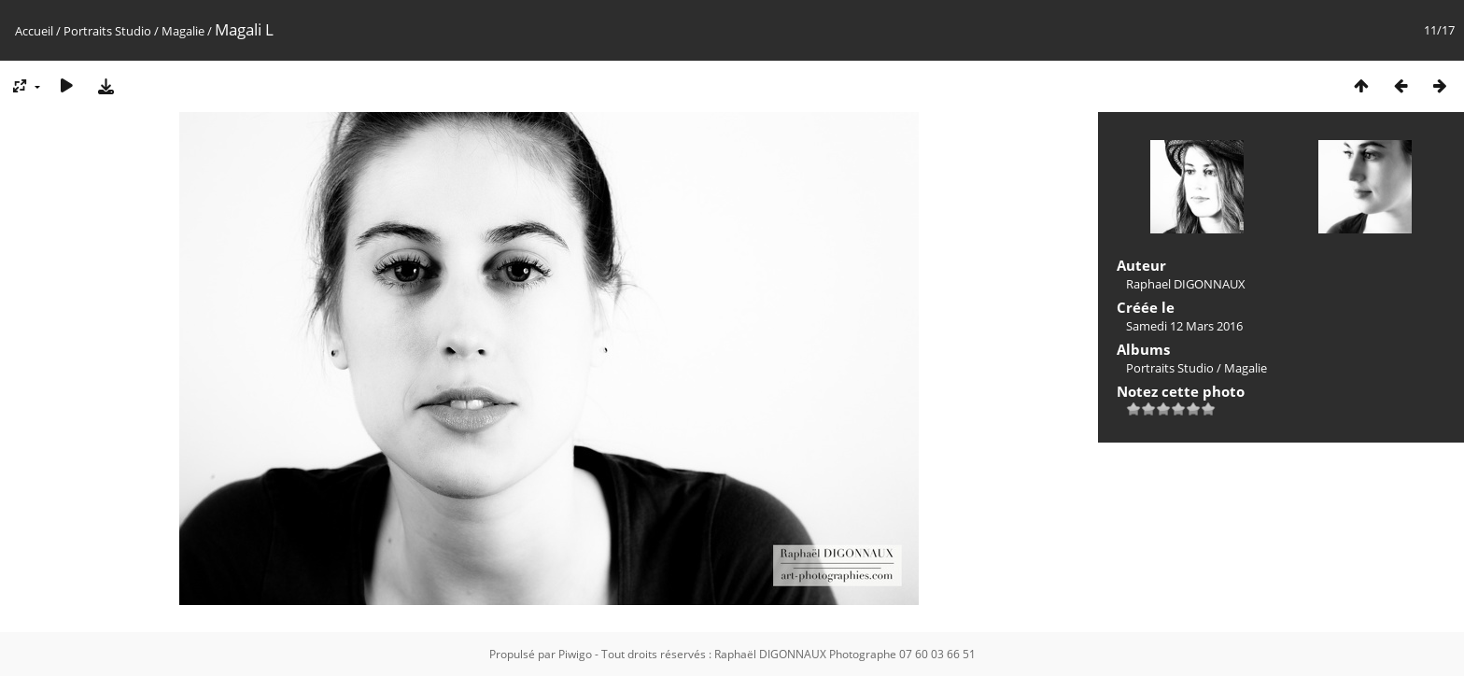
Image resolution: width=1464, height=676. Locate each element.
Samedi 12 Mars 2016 (1184, 325)
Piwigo (575, 654)
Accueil (34, 30)
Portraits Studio (107, 30)
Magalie (183, 30)
